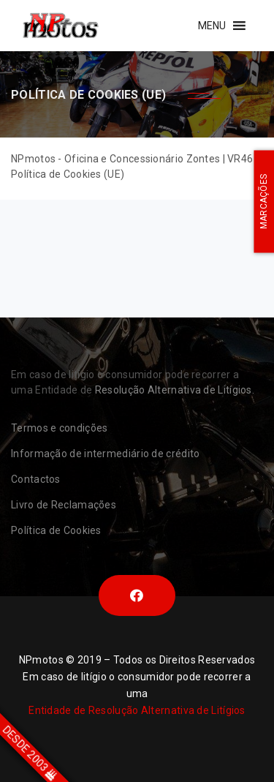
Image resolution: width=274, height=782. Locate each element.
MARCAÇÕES (264, 202)
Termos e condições (59, 428)
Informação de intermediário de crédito (105, 453)
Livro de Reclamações (63, 505)
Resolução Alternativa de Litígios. (174, 390)
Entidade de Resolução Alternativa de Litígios (137, 710)
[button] (212, 25)
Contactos (36, 479)
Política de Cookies (56, 530)
